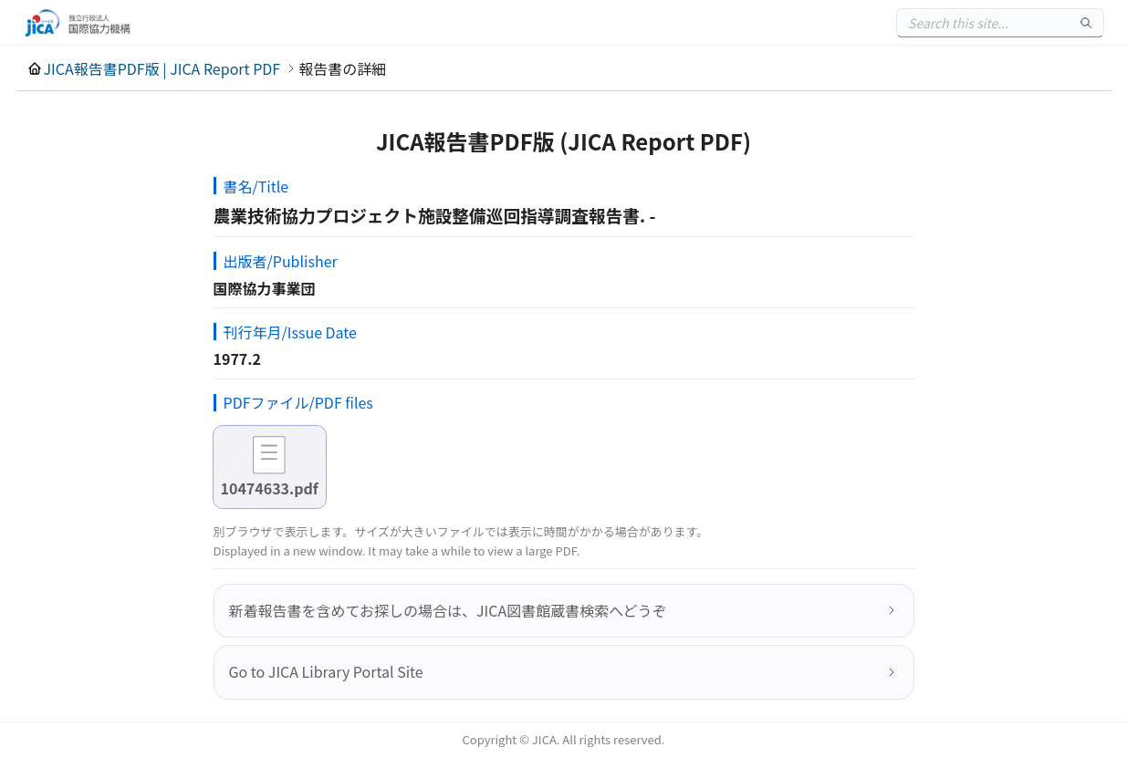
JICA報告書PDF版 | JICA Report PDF (162, 68)
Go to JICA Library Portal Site (326, 671)
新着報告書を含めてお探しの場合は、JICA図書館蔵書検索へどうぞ (448, 610)
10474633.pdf (269, 488)
